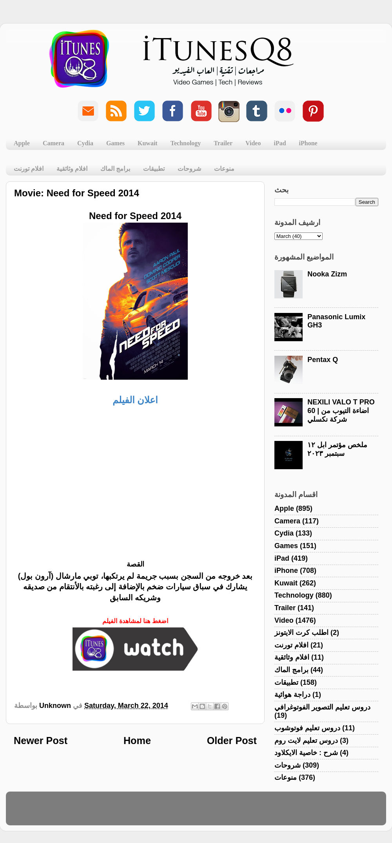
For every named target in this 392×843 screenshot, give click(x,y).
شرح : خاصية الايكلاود (306, 753)
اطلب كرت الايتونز (301, 632)
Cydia (85, 143)
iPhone (308, 143)
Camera (53, 143)
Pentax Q (322, 360)
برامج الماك (115, 168)
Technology (186, 143)
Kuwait (148, 143)
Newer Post (40, 740)
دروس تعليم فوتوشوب (307, 728)
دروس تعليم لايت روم (306, 740)
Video (253, 143)
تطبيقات (154, 168)
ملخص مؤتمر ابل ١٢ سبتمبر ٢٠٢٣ (337, 449)
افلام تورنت (29, 168)
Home (137, 740)
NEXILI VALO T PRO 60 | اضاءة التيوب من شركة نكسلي (341, 410)
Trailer (223, 143)
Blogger (233, 812)
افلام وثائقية (71, 168)
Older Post (232, 740)
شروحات (189, 168)
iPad (280, 143)
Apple (22, 143)
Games (115, 143)
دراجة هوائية (292, 695)
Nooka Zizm (327, 274)
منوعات (224, 168)
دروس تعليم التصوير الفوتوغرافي (322, 707)
